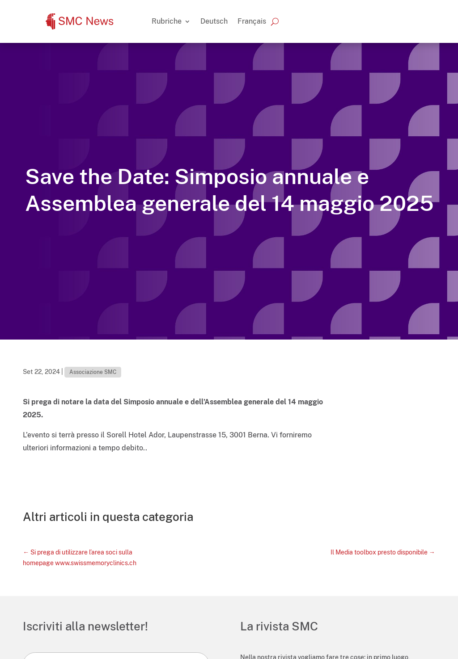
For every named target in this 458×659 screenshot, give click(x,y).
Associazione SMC (92, 372)
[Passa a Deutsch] (214, 21)
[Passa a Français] (251, 21)
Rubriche (167, 21)
